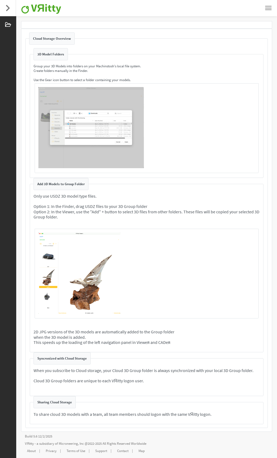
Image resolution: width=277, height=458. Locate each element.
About (31, 451)
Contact (122, 451)
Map (141, 451)
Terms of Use (76, 451)
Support (101, 451)
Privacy (51, 451)
